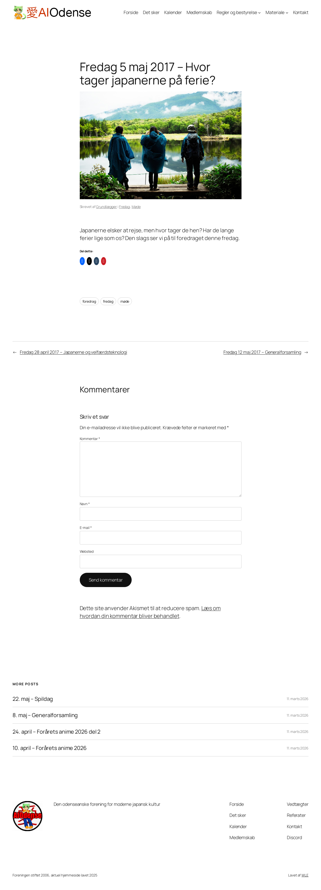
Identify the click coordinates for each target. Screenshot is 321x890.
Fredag (124, 206)
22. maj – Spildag (33, 699)
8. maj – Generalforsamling (45, 715)
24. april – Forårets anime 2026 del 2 (56, 732)
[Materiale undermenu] (287, 12)
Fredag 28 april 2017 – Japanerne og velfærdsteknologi (73, 352)
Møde (136, 206)
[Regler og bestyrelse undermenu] (259, 12)
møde (124, 301)
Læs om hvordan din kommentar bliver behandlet (150, 611)
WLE (304, 875)
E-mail (86, 527)
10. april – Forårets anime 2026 (50, 748)
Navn (85, 503)
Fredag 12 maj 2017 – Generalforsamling (262, 352)
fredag (108, 301)
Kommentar (90, 438)
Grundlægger (106, 206)
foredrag (89, 301)
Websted (87, 551)
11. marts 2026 (297, 698)
